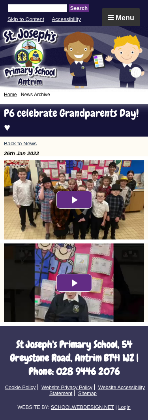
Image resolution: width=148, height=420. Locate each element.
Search (79, 8)
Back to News (20, 143)
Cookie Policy (20, 387)
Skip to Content (25, 19)
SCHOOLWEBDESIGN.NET (82, 407)
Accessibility (66, 19)
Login (124, 407)
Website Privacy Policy (66, 387)
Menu (121, 18)
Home (10, 94)
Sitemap (87, 393)
